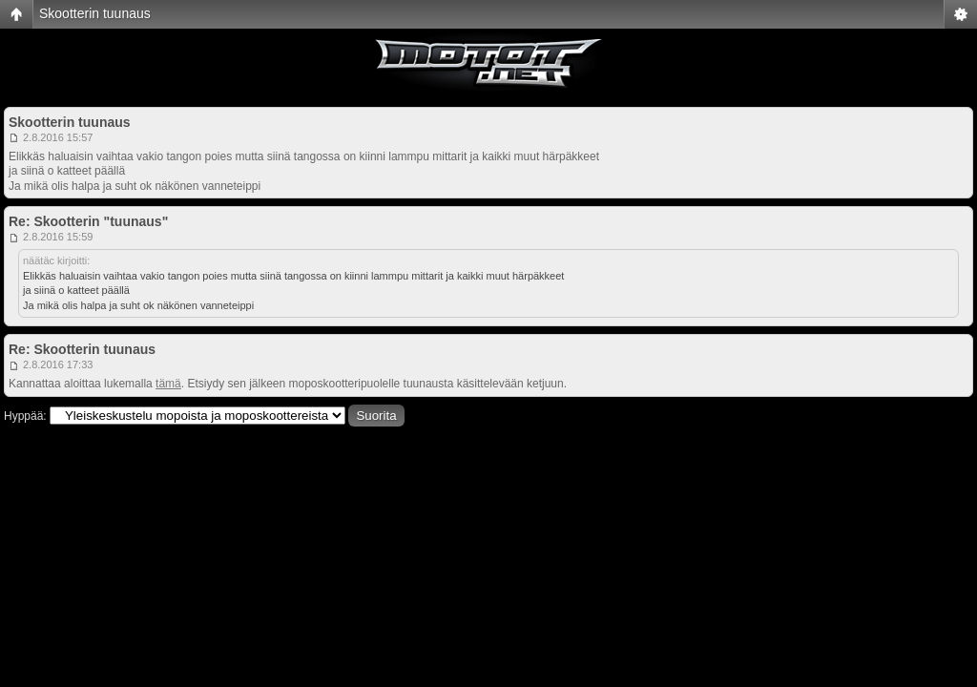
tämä (168, 383)
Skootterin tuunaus (95, 13)
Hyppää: (25, 416)
